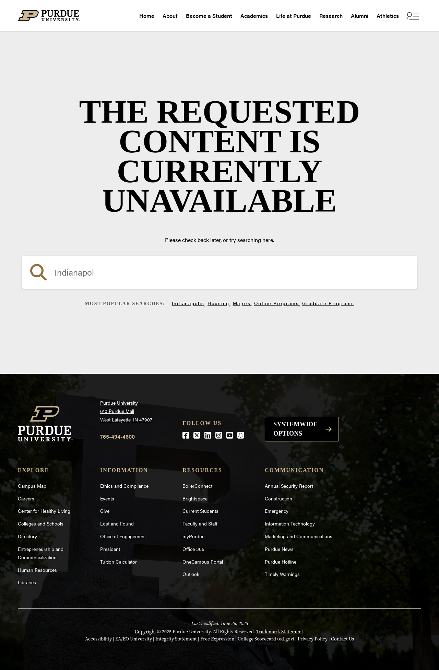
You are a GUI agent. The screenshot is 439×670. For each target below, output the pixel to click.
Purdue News (279, 548)
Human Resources (37, 569)
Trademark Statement (279, 631)
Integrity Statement (176, 639)
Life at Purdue (293, 16)
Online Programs (276, 303)
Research (331, 16)
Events (107, 498)
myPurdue (193, 536)
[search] (219, 272)
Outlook (190, 573)
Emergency (276, 510)
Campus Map (32, 485)
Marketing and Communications (298, 536)
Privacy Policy (313, 639)
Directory (27, 536)
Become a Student (209, 16)
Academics (254, 16)
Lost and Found (117, 523)
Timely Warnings (282, 573)
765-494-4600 (117, 436)
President (110, 548)
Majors (242, 303)
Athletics (388, 16)
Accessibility (98, 639)
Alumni (359, 16)
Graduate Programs (328, 303)
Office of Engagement (123, 536)
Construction (278, 498)
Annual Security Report (289, 485)
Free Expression (217, 639)
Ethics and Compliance (124, 485)
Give (104, 510)
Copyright (145, 631)
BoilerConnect (197, 485)
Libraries (27, 582)
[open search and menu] (412, 16)
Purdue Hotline (280, 561)
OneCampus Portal (202, 561)
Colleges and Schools (40, 523)
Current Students (200, 510)
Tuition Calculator (118, 561)
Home (146, 16)
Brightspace (194, 498)
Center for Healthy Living (44, 510)
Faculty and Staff (199, 523)
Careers (26, 498)
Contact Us (342, 639)
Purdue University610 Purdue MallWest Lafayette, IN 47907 (126, 411)
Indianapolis (188, 303)
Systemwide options (295, 429)
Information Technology (290, 523)
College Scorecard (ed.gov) (266, 639)
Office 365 (193, 548)
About (170, 16)
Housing (218, 303)
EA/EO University (133, 639)
